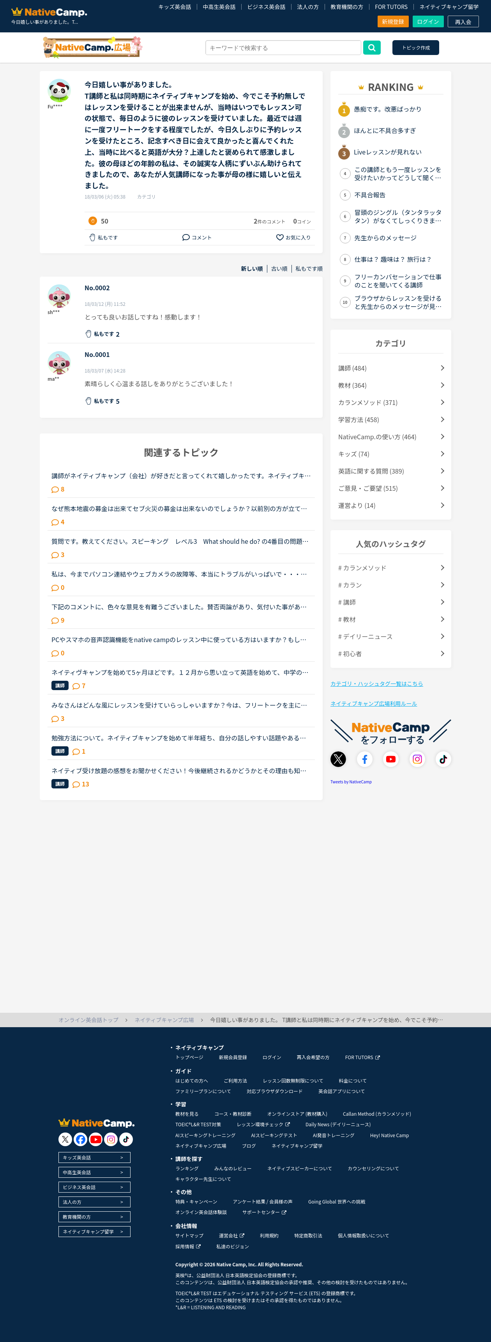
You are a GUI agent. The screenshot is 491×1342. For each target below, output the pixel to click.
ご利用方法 (235, 1080)
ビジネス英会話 (266, 7)
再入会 (463, 22)
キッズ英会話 (174, 7)
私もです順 (309, 268)
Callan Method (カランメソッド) (377, 1113)
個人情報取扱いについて (363, 1235)
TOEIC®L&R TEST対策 (198, 1124)
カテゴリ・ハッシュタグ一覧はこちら (376, 683)
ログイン (428, 21)
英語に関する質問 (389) (371, 471)
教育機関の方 (346, 7)
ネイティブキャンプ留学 (449, 7)
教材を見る (187, 1113)
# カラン (350, 584)
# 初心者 (350, 653)
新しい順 (252, 268)
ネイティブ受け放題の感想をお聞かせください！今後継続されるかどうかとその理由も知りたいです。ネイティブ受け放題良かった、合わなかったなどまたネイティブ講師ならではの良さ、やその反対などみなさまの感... (178, 770)
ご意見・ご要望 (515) (368, 488)
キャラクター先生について (203, 1178)
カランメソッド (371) (368, 402)
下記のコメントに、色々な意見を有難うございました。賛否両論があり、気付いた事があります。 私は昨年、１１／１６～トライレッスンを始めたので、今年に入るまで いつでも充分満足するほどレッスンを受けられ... (181, 606)
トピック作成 (416, 47)
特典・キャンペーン (196, 1201)
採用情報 (188, 1246)
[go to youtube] (95, 1139)
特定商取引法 (308, 1235)
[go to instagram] (111, 1139)
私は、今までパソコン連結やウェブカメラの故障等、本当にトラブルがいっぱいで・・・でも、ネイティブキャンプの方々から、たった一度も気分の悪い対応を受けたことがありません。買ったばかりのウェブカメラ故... (179, 574)
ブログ (249, 1145)
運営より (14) (357, 505)
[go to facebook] (80, 1139)
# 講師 (346, 602)
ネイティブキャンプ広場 (200, 1145)
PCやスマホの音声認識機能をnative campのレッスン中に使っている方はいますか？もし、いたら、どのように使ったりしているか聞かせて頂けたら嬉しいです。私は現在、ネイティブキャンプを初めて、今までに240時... (178, 639)
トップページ (189, 1057)
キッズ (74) (353, 453)
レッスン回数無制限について (293, 1080)
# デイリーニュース (365, 636)
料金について (353, 1080)
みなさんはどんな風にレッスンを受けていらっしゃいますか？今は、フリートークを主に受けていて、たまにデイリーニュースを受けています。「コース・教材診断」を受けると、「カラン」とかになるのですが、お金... (179, 705)
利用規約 (269, 1235)
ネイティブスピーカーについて (299, 1168)
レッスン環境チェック (263, 1124)
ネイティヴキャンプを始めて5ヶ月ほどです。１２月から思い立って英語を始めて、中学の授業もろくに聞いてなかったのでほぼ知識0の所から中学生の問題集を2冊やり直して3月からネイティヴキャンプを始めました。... (181, 672)
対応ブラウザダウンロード (275, 1091)
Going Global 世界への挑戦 (337, 1201)
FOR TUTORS (391, 7)
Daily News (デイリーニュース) (338, 1124)
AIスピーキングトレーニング (205, 1135)
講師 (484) (352, 368)
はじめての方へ (191, 1080)
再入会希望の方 (313, 1057)
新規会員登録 (233, 1057)
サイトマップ (189, 1235)
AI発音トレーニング (334, 1135)
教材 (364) (352, 385)
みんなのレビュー (233, 1168)
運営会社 (231, 1235)
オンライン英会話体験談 (201, 1212)
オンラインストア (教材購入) (297, 1113)
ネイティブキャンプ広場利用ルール (373, 703)
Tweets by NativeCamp (351, 782)
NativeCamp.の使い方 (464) (377, 436)
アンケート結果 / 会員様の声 (263, 1201)
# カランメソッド (362, 567)
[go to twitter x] (65, 1139)
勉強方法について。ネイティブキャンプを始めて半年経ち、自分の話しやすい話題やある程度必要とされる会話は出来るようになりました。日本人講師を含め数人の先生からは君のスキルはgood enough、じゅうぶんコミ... (179, 737)
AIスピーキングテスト (274, 1135)
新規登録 (393, 21)
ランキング (187, 1168)
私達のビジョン (232, 1246)
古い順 (279, 268)
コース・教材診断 (232, 1113)
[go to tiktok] (126, 1139)
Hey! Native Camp (389, 1135)
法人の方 (308, 7)
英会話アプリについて (341, 1091)
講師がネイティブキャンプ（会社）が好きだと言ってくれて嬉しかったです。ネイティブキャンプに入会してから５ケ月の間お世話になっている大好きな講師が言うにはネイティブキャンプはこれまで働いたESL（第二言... (181, 475)
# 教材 (346, 619)
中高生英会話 (219, 7)
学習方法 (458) (358, 419)
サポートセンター (264, 1212)
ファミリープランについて (203, 1091)
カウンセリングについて (373, 1168)
